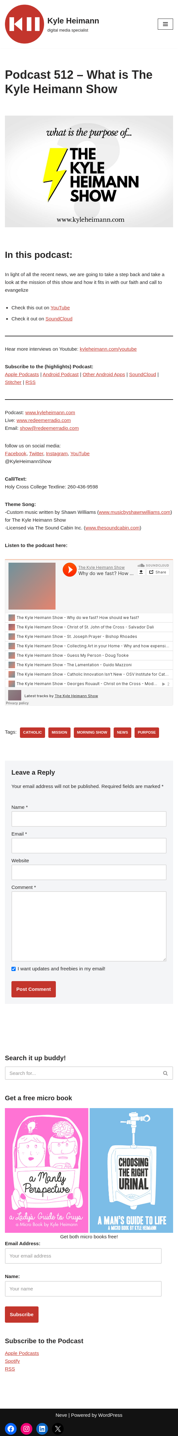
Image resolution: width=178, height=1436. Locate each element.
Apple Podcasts (22, 374)
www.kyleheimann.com (50, 412)
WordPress (110, 1415)
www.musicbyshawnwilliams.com (134, 512)
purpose (147, 732)
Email (19, 834)
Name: (12, 1276)
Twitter (36, 453)
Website (20, 860)
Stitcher (13, 382)
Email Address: (22, 1243)
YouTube (60, 307)
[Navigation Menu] (165, 24)
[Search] (81, 1073)
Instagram (57, 453)
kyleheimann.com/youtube (108, 349)
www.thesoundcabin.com (113, 527)
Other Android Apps (104, 374)
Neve (61, 1415)
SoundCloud (59, 318)
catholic (32, 732)
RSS (30, 382)
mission (59, 732)
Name (19, 807)
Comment (23, 887)
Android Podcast (61, 374)
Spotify (12, 1361)
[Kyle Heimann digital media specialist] (52, 24)
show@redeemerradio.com (49, 428)
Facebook (15, 453)
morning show (92, 732)
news (122, 732)
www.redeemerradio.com (44, 420)
